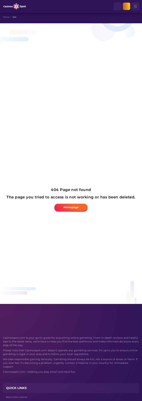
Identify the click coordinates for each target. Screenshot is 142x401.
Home (6, 17)
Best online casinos (16, 397)
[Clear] (121, 6)
